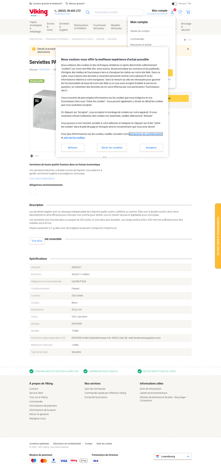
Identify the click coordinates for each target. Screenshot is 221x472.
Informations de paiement (43, 405)
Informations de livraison (42, 410)
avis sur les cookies (74, 137)
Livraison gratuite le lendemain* (47, 3)
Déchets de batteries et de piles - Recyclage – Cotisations (163, 399)
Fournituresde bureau (99, 27)
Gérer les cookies (104, 443)
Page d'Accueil (35, 39)
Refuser (73, 147)
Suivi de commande (95, 388)
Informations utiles (151, 383)
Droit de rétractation (150, 388)
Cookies (88, 443)
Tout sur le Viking (38, 397)
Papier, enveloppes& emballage (36, 27)
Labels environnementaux (153, 393)
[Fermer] (187, 49)
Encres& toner (50, 26)
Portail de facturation (96, 397)
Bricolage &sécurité (186, 26)
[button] (31, 155)
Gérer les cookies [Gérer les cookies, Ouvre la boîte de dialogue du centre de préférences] (112, 147)
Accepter (151, 147)
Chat (189, 39)
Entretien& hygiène (64, 26)
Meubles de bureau (116, 27)
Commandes (137, 39)
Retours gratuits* (77, 3)
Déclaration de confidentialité (145, 134)
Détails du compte (140, 31)
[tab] (55, 401)
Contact (33, 388)
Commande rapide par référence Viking (105, 393)
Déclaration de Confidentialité (67, 443)
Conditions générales (39, 443)
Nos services (92, 383)
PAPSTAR (44, 69)
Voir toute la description (42, 178)
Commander (36, 401)
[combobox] (113, 12)
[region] (112, 102)
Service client (36, 393)
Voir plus (37, 240)
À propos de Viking (41, 383)
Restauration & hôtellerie (81, 27)
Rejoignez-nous (37, 418)
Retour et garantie (39, 414)
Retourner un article (140, 44)
